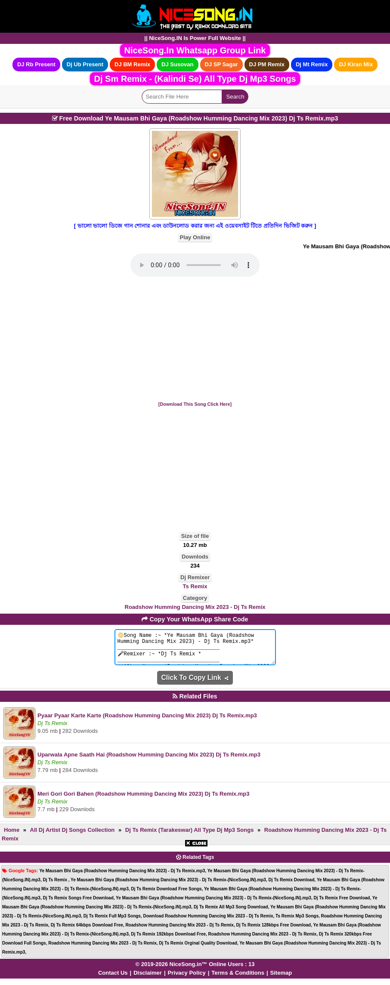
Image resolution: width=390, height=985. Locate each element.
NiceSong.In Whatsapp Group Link (195, 50)
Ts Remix (195, 586)
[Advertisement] (195, 339)
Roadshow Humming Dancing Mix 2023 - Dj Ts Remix (195, 607)
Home (11, 836)
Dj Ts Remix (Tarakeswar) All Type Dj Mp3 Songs (189, 836)
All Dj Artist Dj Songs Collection (72, 836)
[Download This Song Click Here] (195, 404)
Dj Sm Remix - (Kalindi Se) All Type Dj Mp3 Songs (195, 78)
